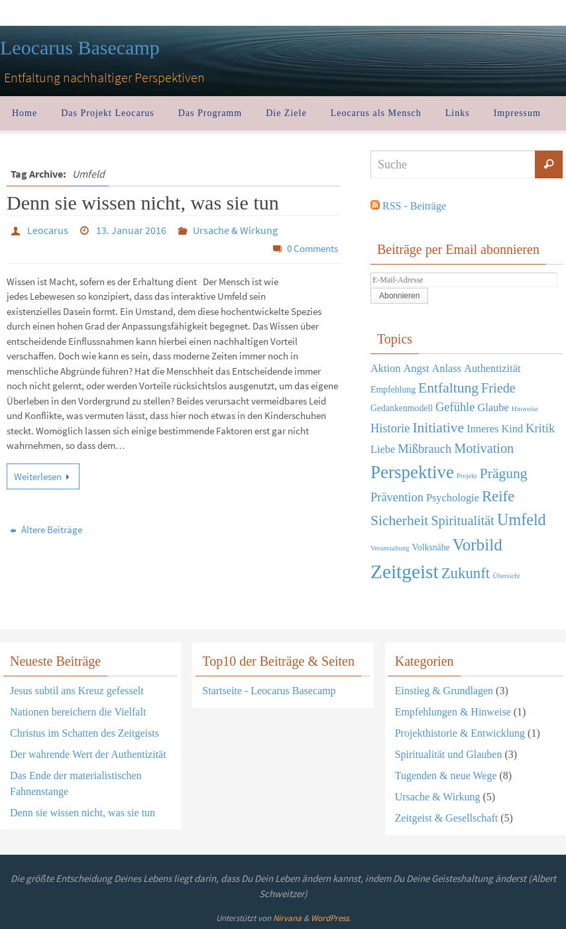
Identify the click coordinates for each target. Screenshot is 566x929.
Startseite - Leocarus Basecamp (268, 690)
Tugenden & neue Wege (446, 775)
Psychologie (452, 497)
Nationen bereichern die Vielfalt (78, 711)
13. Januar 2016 (131, 230)
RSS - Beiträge (414, 206)
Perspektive (412, 472)
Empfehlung (393, 390)
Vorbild (477, 545)
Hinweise (525, 408)
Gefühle (455, 407)
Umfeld (521, 519)
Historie (390, 428)
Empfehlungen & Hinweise (453, 711)
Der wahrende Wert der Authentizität (88, 754)
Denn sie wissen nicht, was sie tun (143, 203)
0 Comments (312, 248)
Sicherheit (399, 520)
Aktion (385, 368)
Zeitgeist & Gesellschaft (446, 818)
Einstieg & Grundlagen (444, 690)
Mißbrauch (424, 449)
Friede (498, 388)
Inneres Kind (495, 428)
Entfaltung (448, 388)
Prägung (504, 473)
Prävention (397, 497)
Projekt (467, 475)
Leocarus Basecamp (80, 47)
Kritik (540, 428)
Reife (498, 496)
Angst (416, 368)
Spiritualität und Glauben (448, 754)
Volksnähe (431, 547)
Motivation (484, 448)
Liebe (382, 449)
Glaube (492, 407)
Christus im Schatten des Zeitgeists (84, 733)
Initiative (438, 428)
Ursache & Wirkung (235, 230)
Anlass (447, 368)
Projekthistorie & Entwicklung (460, 733)
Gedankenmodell (401, 408)
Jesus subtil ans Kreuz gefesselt (77, 690)
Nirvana (287, 918)
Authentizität (492, 368)
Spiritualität (462, 520)
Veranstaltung (390, 548)
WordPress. (331, 918)
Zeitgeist (404, 571)
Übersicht (506, 576)
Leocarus (47, 230)
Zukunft (465, 573)
